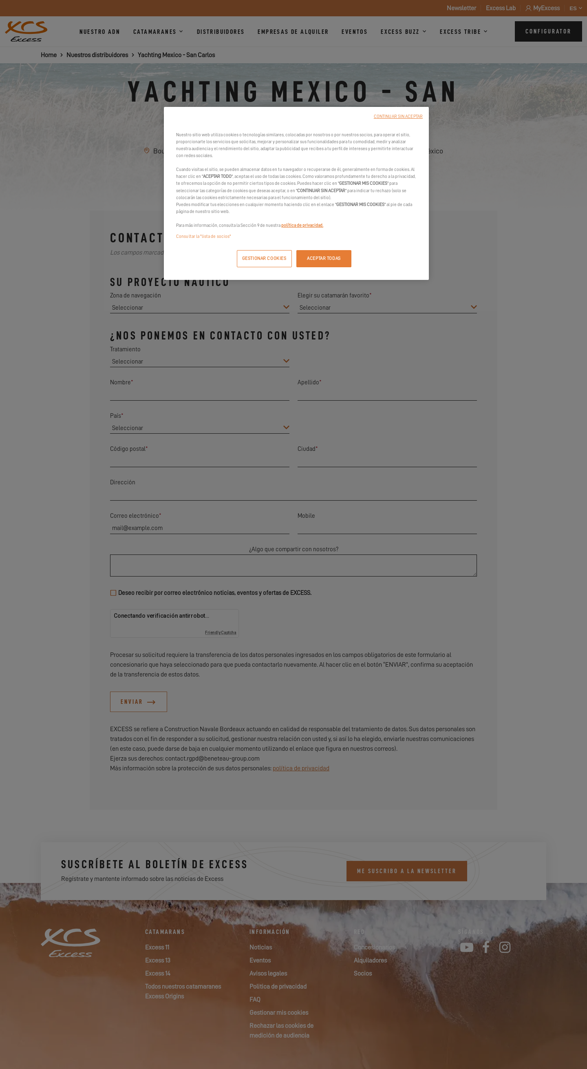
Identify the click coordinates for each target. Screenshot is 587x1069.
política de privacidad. (302, 225)
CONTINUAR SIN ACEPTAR (398, 116)
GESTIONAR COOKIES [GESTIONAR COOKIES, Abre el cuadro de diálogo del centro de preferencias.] (264, 258)
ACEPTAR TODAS (323, 258)
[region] (296, 193)
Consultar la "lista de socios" (203, 236)
